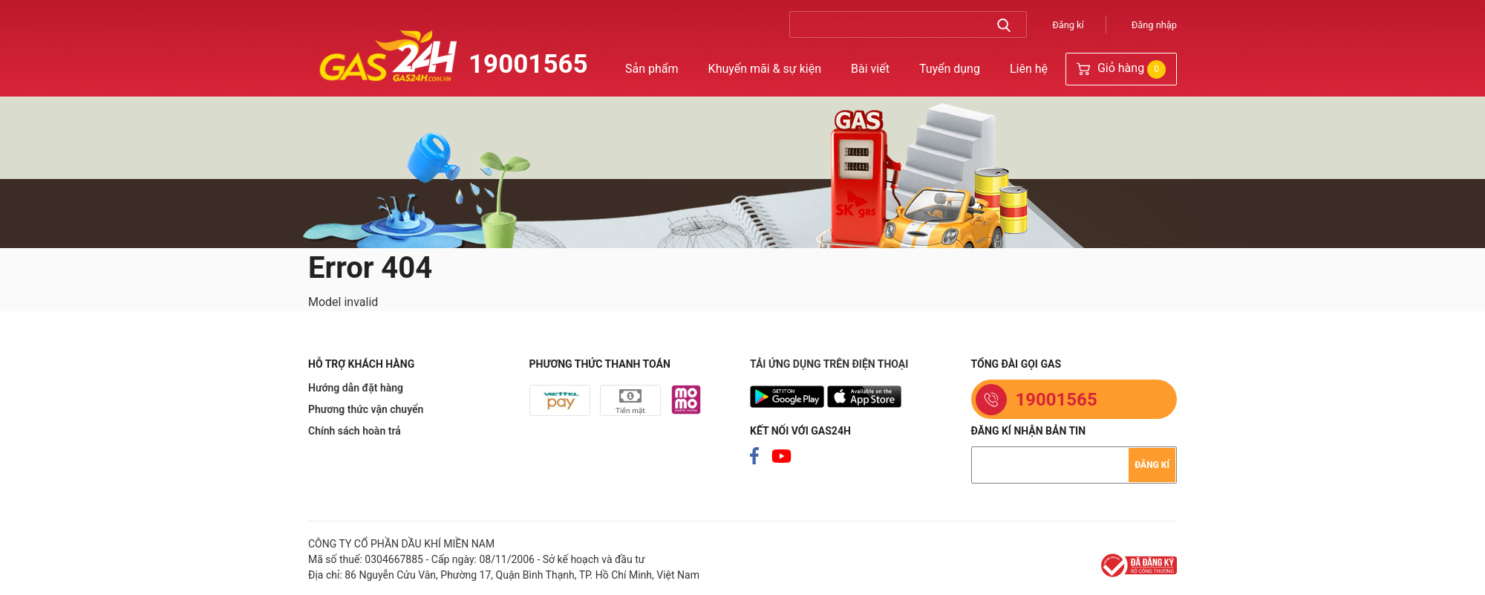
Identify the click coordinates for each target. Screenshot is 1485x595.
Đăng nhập (1154, 24)
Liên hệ (1029, 69)
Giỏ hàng (1121, 69)
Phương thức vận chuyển (365, 409)
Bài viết (870, 69)
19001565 (528, 64)
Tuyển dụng (949, 69)
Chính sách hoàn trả (354, 431)
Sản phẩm (652, 69)
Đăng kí (1068, 24)
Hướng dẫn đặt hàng (355, 388)
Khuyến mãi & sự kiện (764, 69)
